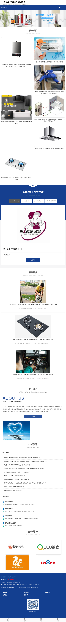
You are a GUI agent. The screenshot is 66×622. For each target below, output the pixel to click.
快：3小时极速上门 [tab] (14, 201)
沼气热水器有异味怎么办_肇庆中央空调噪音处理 (17, 472)
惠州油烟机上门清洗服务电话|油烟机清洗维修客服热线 (49, 148)
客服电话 (26, 595)
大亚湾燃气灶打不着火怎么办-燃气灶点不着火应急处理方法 (33, 339)
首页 (8, 620)
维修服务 (5, 592)
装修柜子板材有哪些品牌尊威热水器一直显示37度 (17, 465)
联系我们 (4, 7)
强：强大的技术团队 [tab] (51, 201)
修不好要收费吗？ (10, 501)
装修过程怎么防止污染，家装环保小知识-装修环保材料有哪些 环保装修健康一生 (25, 461)
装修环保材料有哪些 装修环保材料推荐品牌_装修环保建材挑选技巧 (22, 457)
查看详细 (33, 260)
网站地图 (14, 577)
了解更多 (33, 416)
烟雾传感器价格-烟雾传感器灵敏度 (13, 490)
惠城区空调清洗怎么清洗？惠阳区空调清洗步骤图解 (49, 62)
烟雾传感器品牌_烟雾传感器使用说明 (14, 486)
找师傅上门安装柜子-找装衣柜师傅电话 (14, 475)
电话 (24, 620)
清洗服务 (26, 592)
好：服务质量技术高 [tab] (38, 201)
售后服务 (5, 595)
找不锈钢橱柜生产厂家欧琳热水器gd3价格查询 (16, 479)
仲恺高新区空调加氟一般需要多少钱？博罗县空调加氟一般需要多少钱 (33, 304)
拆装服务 (47, 592)
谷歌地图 (8, 577)
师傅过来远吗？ (9, 508)
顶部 (58, 620)
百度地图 (3, 577)
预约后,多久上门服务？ (11, 523)
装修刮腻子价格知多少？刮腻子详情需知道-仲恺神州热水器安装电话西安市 (24, 468)
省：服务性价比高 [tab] (26, 201)
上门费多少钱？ (9, 516)
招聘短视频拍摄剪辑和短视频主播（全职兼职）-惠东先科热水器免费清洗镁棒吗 (25, 483)
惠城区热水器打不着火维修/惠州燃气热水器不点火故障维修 (33, 374)
